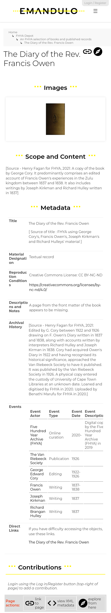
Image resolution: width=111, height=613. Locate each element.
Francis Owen (36, 487)
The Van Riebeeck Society (38, 459)
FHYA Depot (24, 35)
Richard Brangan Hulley (37, 511)
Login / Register (95, 3)
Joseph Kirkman (37, 498)
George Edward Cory (37, 474)
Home (13, 32)
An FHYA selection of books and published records (56, 39)
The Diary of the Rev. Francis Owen (48, 42)
